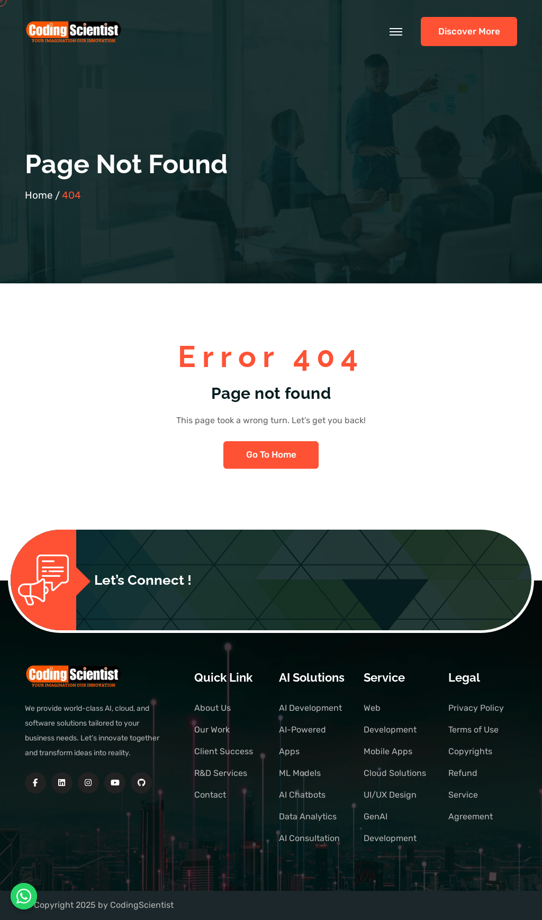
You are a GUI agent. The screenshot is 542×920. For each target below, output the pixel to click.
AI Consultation (309, 838)
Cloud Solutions (395, 773)
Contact (210, 795)
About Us (212, 708)
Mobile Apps (388, 751)
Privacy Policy (476, 708)
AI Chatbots (302, 795)
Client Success (223, 751)
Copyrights (470, 751)
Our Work (212, 730)
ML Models (300, 773)
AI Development (310, 708)
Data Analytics (308, 816)
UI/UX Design (390, 795)
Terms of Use (473, 730)
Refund (462, 773)
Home (39, 195)
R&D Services (220, 773)
